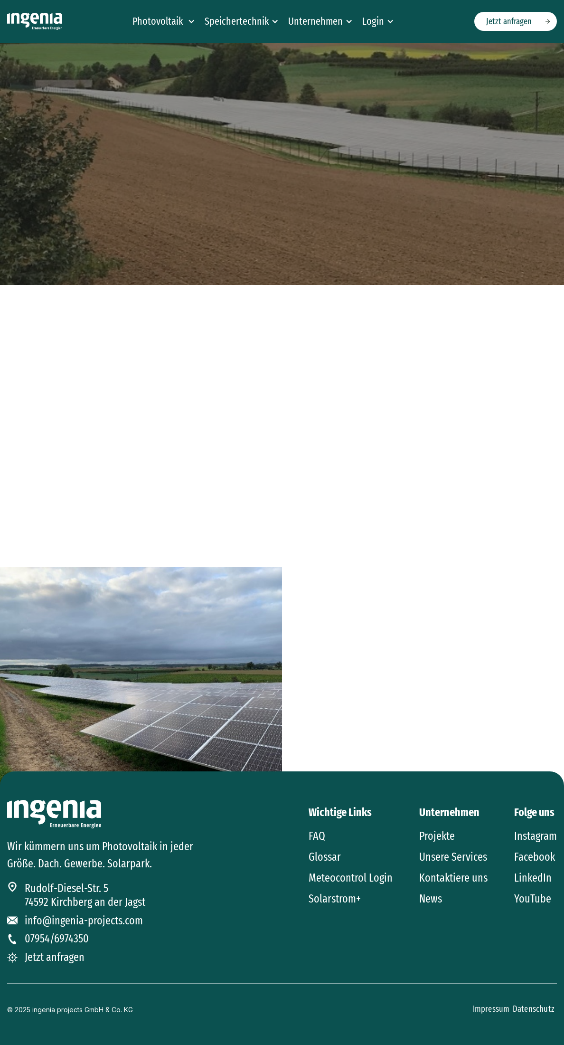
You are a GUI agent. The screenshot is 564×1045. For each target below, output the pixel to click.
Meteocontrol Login (351, 877)
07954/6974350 (57, 938)
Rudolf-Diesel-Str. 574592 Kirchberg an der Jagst (85, 895)
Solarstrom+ (335, 898)
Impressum (491, 1009)
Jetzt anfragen (509, 21)
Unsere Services (453, 857)
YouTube (532, 898)
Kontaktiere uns (453, 877)
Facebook (534, 857)
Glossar (325, 857)
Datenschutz (534, 1009)
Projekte (437, 836)
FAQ (317, 836)
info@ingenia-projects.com (84, 920)
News (430, 898)
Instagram (535, 836)
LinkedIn (533, 877)
